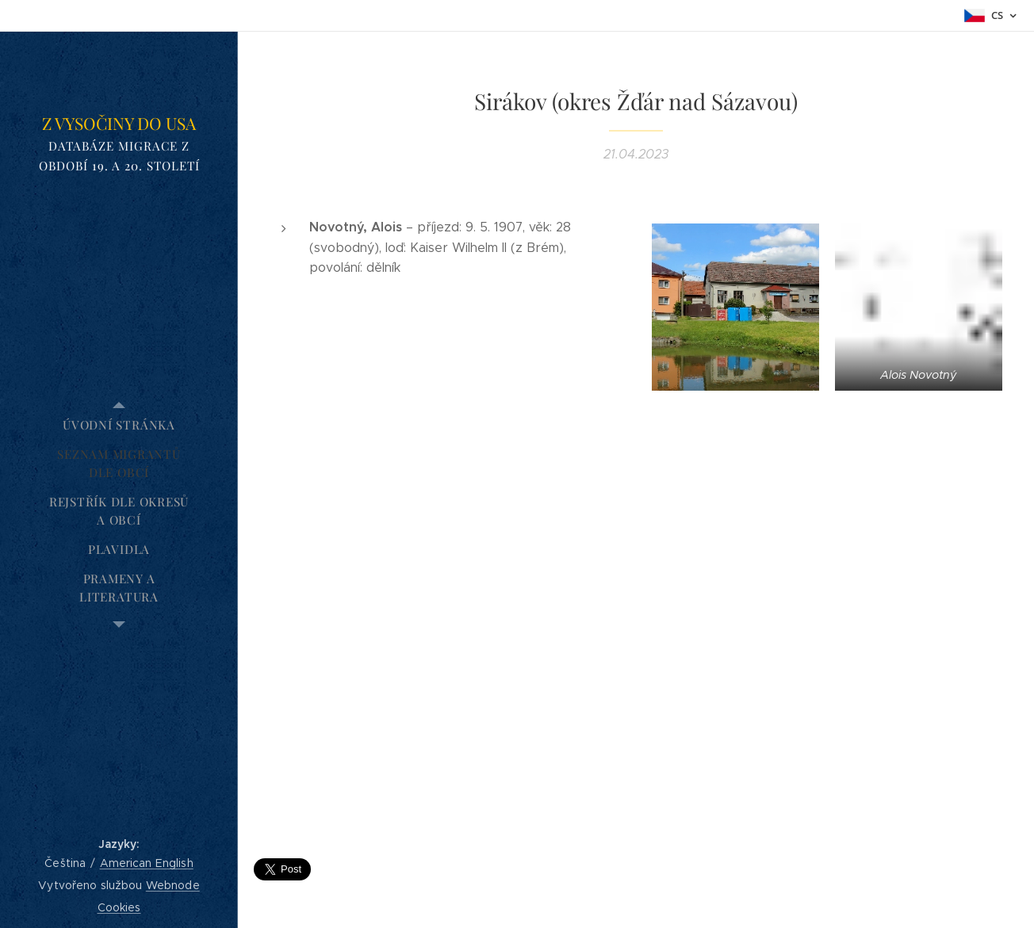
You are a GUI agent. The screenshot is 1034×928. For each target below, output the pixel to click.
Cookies (119, 907)
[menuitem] (119, 425)
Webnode (173, 885)
